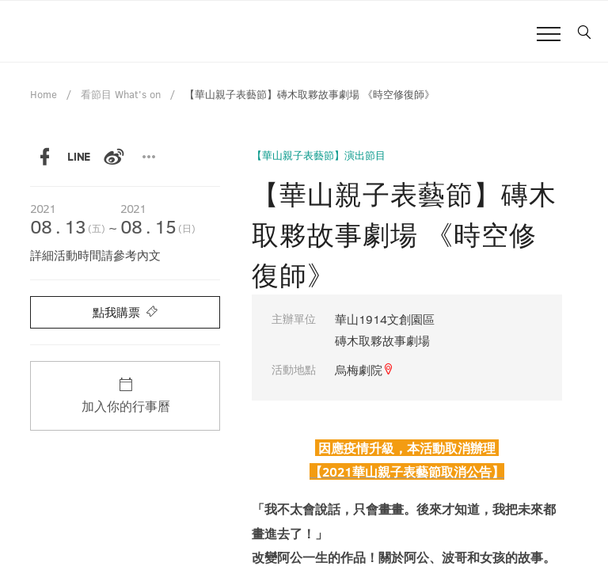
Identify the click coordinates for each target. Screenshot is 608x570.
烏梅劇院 (364, 370)
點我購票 (125, 312)
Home (43, 94)
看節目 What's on (121, 94)
